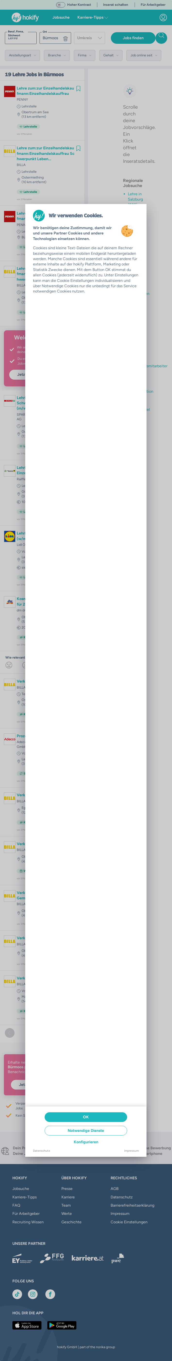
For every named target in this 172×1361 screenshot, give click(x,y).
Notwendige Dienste (86, 1130)
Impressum (131, 1150)
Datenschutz (41, 1150)
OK (86, 1117)
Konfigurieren (86, 1142)
